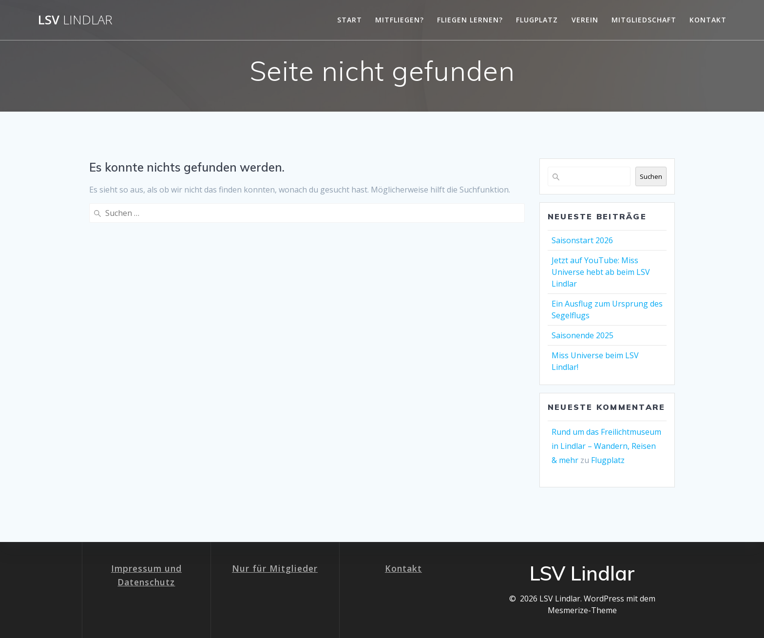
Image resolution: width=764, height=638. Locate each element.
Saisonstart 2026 (582, 240)
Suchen (651, 176)
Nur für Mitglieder (275, 568)
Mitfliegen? (399, 19)
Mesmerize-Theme (582, 610)
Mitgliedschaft (643, 19)
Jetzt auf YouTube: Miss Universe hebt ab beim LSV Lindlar (601, 272)
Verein (585, 19)
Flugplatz (537, 19)
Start (349, 19)
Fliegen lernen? (470, 19)
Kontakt (707, 19)
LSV (75, 20)
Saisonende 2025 (582, 335)
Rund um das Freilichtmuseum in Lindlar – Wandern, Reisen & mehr (606, 445)
